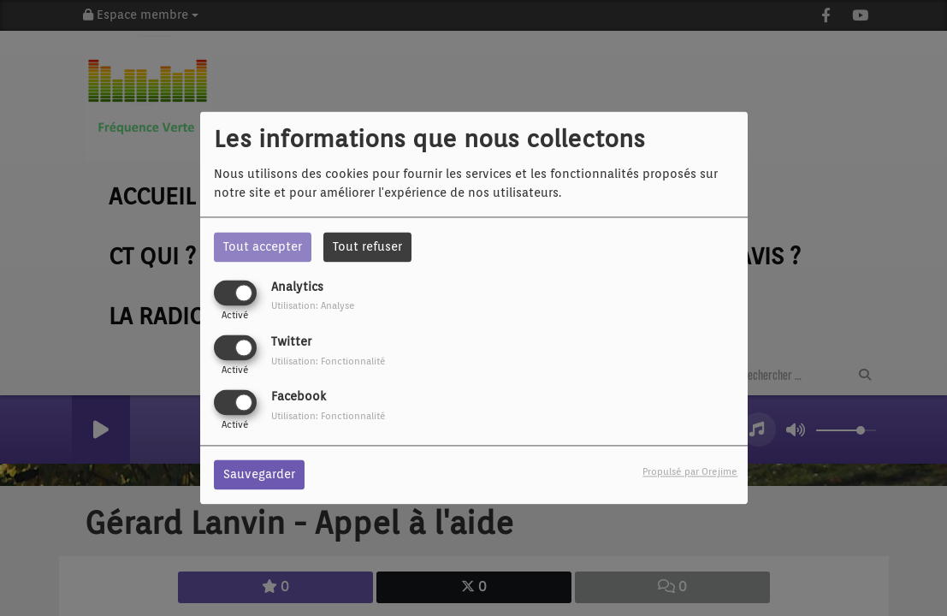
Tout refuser (367, 246)
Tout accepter (262, 246)
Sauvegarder (259, 475)
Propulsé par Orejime (689, 472)
